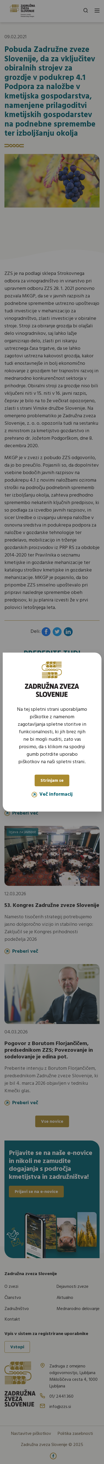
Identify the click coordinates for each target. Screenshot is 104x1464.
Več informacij (52, 794)
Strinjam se (52, 780)
